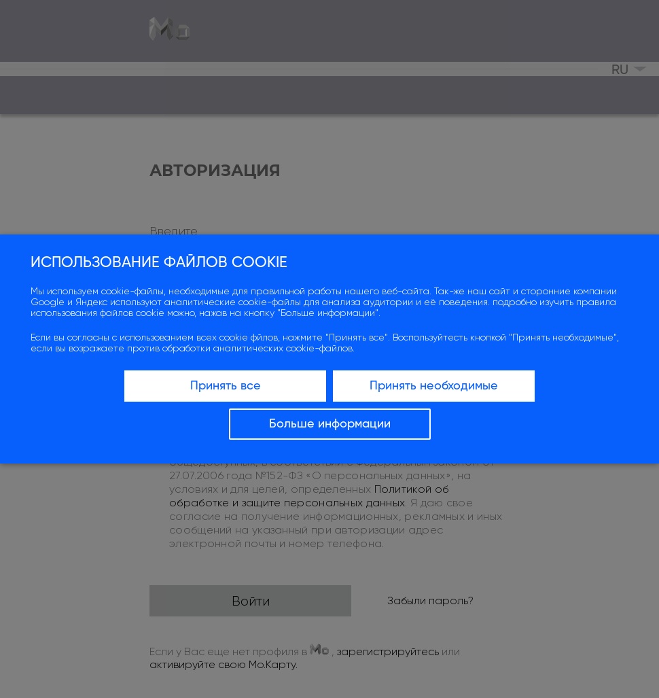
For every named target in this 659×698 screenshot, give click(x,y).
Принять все (225, 386)
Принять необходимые (434, 386)
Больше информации (330, 424)
